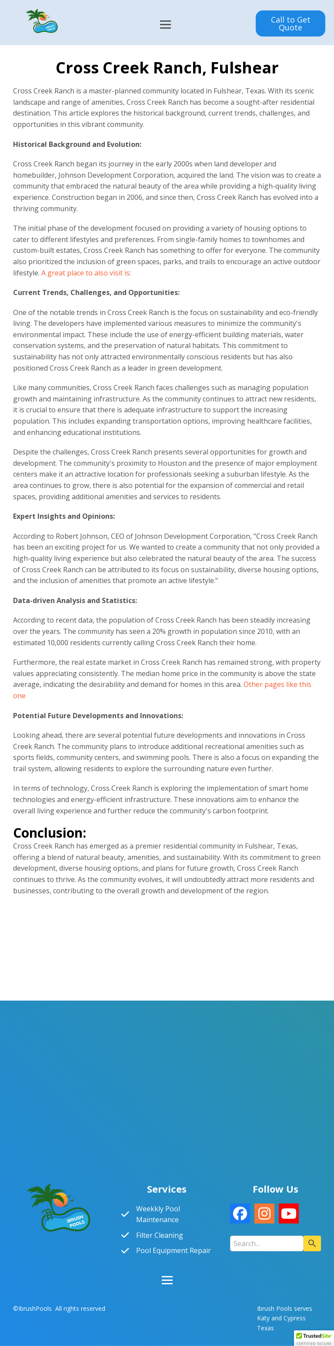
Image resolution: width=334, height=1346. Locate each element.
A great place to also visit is (85, 273)
